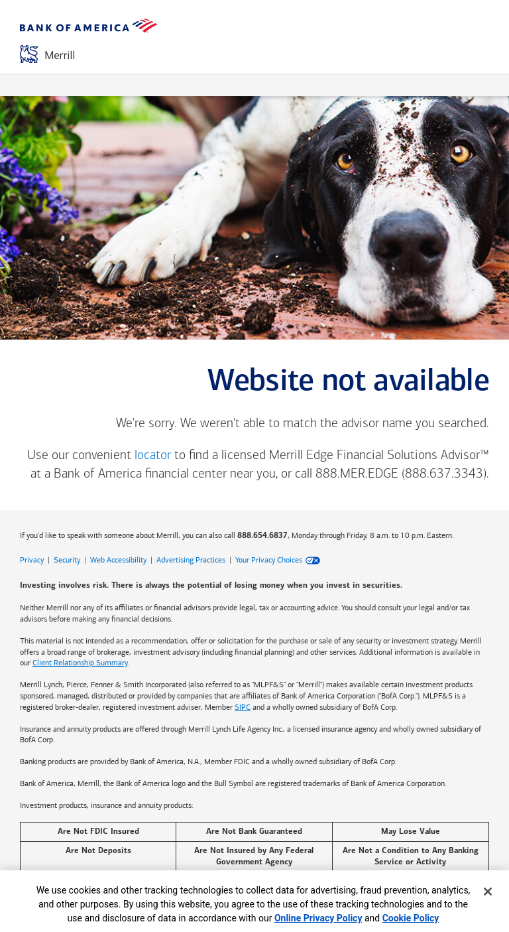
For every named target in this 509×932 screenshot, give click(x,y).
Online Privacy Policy (318, 918)
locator (153, 455)
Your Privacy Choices (268, 560)
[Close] (487, 891)
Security (67, 560)
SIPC (243, 707)
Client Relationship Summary (79, 662)
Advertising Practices (190, 560)
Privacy (32, 560)
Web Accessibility (118, 560)
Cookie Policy (410, 918)
